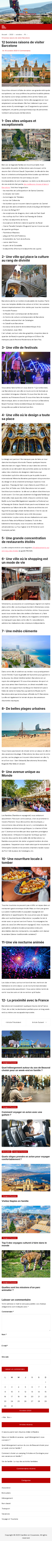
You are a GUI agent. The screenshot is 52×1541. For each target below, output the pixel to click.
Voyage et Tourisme (9, 1063)
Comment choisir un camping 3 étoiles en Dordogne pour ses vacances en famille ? (25, 1454)
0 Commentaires (24, 51)
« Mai (4, 1417)
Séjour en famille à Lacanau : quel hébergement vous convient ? (23, 1438)
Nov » (9, 1417)
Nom (4, 1334)
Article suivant (38, 1022)
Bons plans (6, 1152)
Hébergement (7, 1498)
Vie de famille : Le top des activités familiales (20, 1461)
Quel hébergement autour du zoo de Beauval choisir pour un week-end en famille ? (26, 1069)
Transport (6, 1508)
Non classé (6, 1503)
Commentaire (8, 1312)
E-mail (5, 1346)
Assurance (6, 1488)
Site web (5, 1357)
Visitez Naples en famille (15, 1201)
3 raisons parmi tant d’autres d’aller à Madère (20, 1432)
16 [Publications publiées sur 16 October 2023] (5, 1396)
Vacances (6, 1514)
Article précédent (14, 1022)
